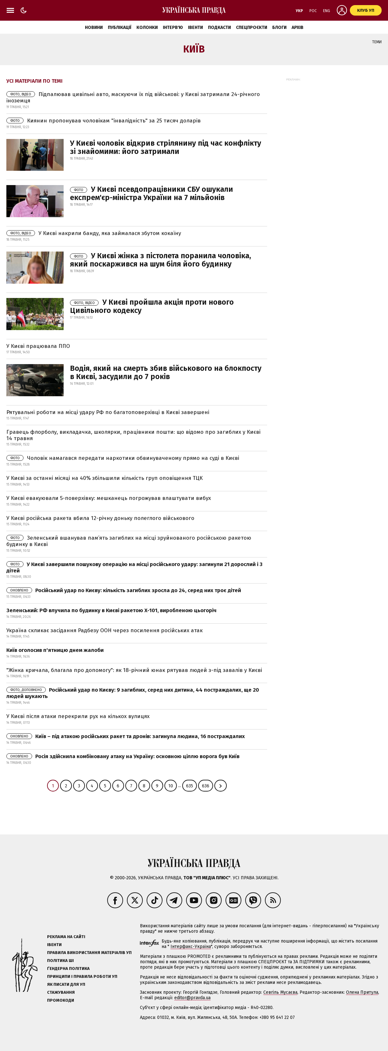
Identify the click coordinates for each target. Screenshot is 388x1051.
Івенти (195, 27)
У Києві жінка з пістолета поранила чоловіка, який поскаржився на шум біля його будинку (160, 259)
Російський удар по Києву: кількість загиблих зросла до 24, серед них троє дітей (123, 590)
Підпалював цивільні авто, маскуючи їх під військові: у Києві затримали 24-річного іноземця (133, 97)
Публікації (119, 27)
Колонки (147, 27)
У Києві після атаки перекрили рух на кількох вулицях (77, 716)
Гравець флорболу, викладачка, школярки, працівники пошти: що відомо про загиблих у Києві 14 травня (133, 435)
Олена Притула (362, 992)
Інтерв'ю (173, 27)
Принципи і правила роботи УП (82, 976)
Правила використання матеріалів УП (89, 952)
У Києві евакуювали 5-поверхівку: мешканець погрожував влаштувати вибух (108, 498)
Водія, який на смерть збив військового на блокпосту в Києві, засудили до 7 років (165, 372)
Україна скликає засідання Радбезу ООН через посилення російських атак (104, 630)
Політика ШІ (60, 960)
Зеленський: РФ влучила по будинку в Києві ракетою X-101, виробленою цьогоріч (111, 610)
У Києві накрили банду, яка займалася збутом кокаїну (93, 233)
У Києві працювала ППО (38, 346)
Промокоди (60, 1000)
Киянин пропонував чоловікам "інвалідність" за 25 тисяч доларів (103, 120)
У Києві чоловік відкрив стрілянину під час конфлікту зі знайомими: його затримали (165, 147)
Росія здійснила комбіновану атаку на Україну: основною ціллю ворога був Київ (122, 756)
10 (170, 786)
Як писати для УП (66, 984)
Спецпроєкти (251, 27)
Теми (377, 42)
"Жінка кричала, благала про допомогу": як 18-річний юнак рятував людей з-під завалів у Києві (134, 670)
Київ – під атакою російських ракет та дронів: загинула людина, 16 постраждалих (125, 736)
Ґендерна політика (68, 968)
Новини (94, 27)
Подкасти (219, 27)
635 (189, 786)
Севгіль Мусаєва (280, 992)
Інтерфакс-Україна (190, 946)
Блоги (279, 27)
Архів (297, 27)
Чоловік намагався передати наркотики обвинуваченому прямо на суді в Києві (122, 458)
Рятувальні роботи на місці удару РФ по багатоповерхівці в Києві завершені (107, 412)
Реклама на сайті (66, 936)
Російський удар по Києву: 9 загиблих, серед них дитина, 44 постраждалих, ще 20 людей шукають (132, 693)
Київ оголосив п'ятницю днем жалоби (55, 650)
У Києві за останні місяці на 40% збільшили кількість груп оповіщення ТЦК (104, 478)
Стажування (61, 992)
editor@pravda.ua (192, 997)
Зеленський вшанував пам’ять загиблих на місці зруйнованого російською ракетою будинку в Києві (128, 541)
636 (205, 786)
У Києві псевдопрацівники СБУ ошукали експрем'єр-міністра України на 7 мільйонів (151, 193)
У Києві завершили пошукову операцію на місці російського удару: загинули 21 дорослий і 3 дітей (134, 567)
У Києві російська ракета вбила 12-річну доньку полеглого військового (100, 518)
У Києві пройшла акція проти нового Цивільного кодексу (152, 306)
